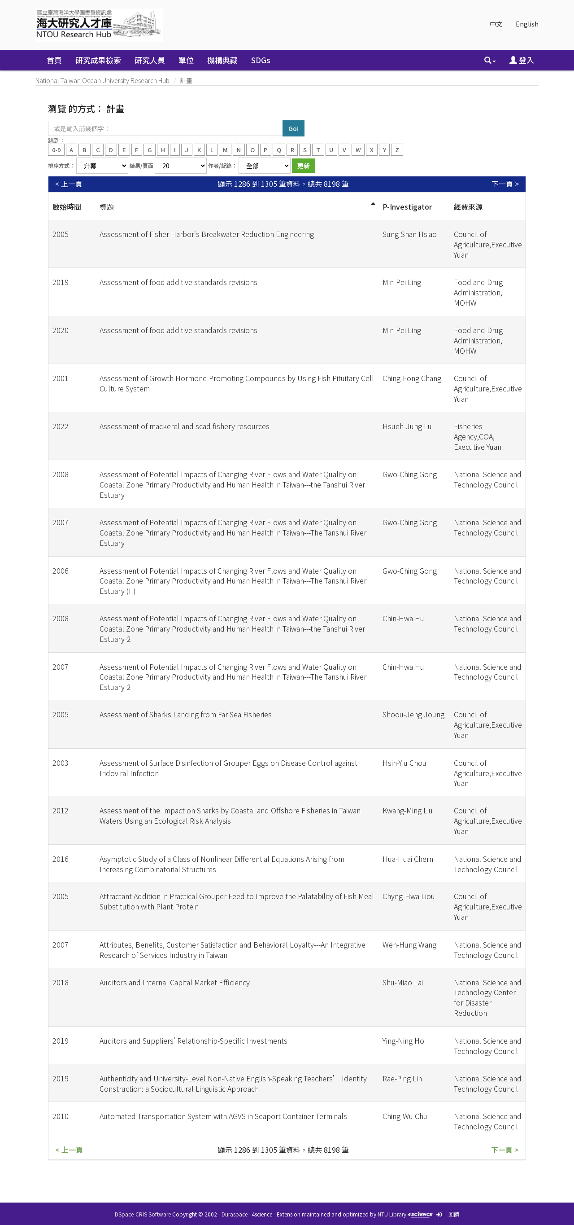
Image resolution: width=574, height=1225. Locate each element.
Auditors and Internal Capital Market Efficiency (175, 982)
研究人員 (150, 60)
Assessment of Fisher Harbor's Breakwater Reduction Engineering (207, 233)
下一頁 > (505, 184)
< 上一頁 (69, 184)
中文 (496, 23)
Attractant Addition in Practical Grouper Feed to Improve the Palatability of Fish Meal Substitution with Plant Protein (237, 901)
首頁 (54, 60)
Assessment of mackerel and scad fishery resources (185, 426)
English (527, 23)
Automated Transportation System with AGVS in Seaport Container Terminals (223, 1116)
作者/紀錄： (222, 165)
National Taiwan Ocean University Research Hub (102, 80)
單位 (186, 60)
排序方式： (61, 165)
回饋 (453, 1214)
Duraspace (235, 1214)
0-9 (56, 149)
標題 (107, 206)
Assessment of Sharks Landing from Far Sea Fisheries (186, 714)
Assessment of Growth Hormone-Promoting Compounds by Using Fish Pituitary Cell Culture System (237, 383)
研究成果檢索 (98, 60)
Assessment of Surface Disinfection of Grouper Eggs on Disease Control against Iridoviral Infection (228, 767)
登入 (521, 60)
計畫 (186, 80)
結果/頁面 (141, 165)
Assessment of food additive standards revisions (178, 282)
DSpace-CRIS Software (143, 1214)
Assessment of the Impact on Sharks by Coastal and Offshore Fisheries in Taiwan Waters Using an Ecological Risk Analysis (230, 815)
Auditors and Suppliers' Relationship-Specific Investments (193, 1040)
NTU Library (392, 1214)
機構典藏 (222, 60)
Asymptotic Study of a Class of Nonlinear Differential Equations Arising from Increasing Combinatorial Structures (222, 863)
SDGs (260, 60)
